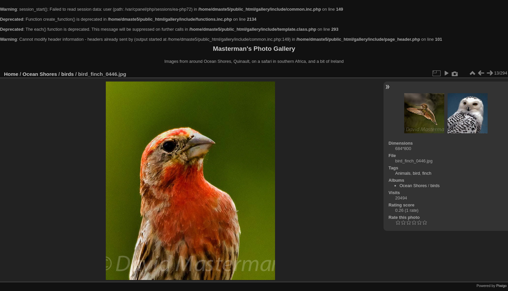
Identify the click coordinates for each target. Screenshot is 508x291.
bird (416, 173)
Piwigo (501, 286)
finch (426, 173)
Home (11, 74)
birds (67, 74)
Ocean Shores (40, 74)
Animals (403, 173)
